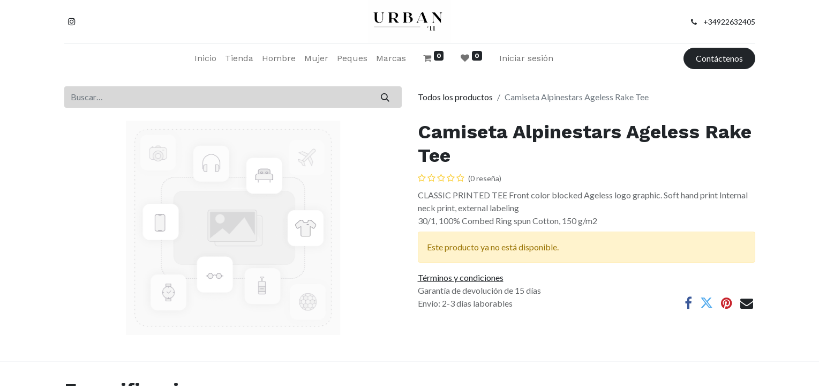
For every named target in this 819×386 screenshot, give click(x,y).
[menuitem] (205, 58)
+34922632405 (729, 21)
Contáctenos (719, 58)
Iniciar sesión (526, 58)
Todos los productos (455, 97)
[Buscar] (385, 97)
